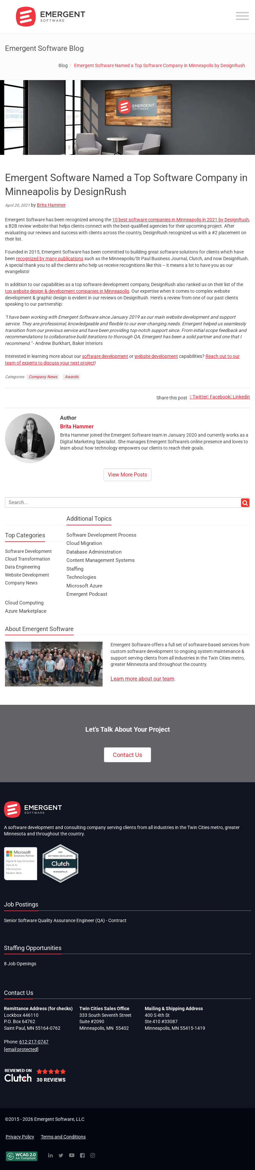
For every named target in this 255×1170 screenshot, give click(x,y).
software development (105, 356)
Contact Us (127, 754)
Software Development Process (101, 535)
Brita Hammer (51, 205)
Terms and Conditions (63, 1136)
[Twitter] (60, 1156)
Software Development (28, 551)
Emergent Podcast (86, 594)
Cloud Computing (24, 603)
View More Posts (127, 475)
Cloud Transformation (27, 559)
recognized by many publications (49, 258)
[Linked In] (50, 1156)
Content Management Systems (100, 560)
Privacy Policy (20, 1136)
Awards (71, 376)
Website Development (27, 575)
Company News (43, 376)
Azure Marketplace (25, 611)
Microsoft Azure (84, 586)
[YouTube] (71, 1156)
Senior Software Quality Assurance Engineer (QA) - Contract (65, 920)
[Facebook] (82, 1156)
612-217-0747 (33, 1041)
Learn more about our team (142, 679)
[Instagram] (92, 1156)
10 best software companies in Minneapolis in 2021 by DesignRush (180, 219)
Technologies (81, 577)
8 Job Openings (20, 963)
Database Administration (94, 552)
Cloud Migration (84, 543)
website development (156, 356)
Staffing (74, 569)
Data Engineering (22, 567)
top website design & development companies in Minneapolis (67, 291)
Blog (63, 65)
